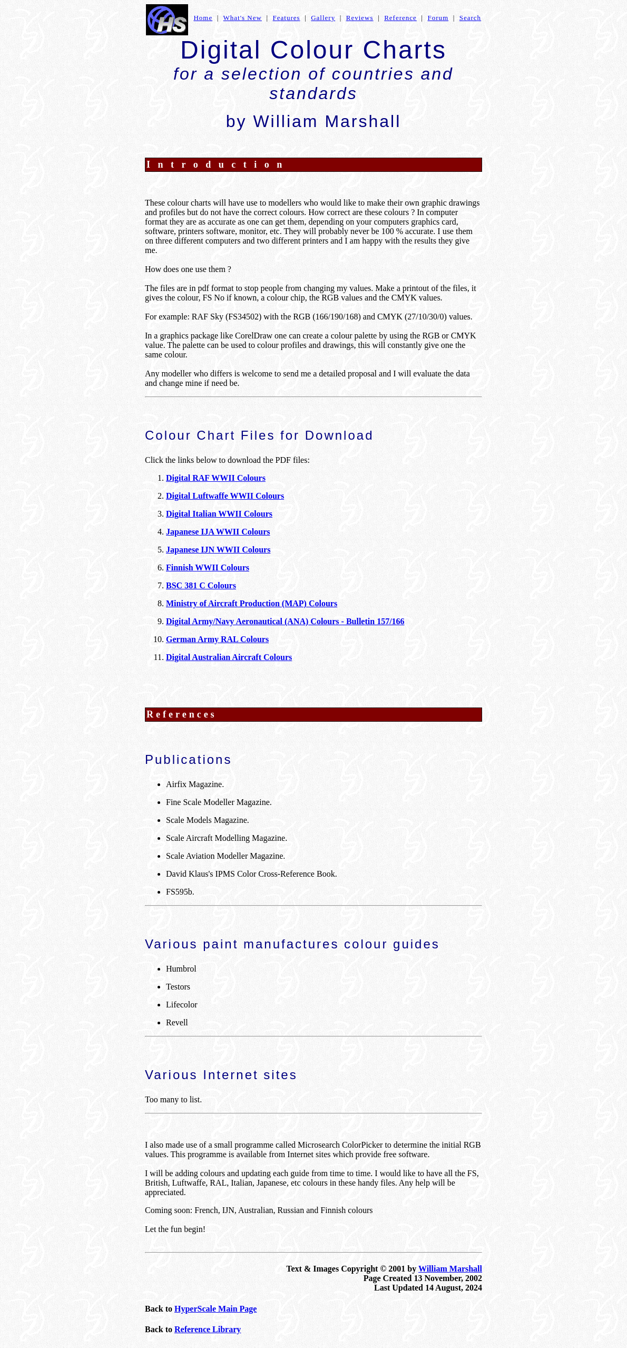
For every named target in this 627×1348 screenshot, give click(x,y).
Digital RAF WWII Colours (216, 477)
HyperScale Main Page (215, 1308)
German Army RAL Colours (217, 639)
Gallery (323, 18)
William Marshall (450, 1268)
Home (202, 18)
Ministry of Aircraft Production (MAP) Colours (251, 603)
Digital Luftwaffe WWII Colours (225, 495)
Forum (437, 18)
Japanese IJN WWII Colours (218, 549)
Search (470, 18)
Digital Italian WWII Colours (219, 513)
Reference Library (207, 1329)
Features (286, 18)
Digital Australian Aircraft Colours (229, 657)
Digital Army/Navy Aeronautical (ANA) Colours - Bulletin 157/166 (285, 621)
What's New (242, 18)
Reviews (360, 18)
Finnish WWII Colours (207, 567)
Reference (400, 18)
